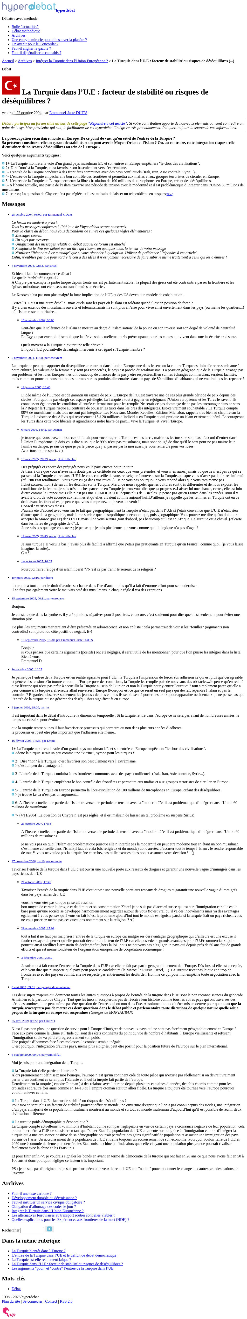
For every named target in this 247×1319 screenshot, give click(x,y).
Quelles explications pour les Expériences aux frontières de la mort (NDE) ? (70, 1219)
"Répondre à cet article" (107, 123)
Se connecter (32, 1301)
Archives (19, 35)
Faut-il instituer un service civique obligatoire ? (48, 1202)
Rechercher (11, 1230)
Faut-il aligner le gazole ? (31, 48)
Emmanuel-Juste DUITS (68, 113)
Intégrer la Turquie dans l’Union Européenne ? (72, 61)
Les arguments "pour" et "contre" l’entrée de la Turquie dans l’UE (62, 1268)
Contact (51, 1301)
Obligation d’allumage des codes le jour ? (44, 1206)
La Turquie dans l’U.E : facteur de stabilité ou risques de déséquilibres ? (67, 1264)
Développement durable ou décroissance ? (44, 1198)
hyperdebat (38, 10)
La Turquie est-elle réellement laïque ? (41, 1260)
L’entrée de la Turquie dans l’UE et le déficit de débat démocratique (64, 1255)
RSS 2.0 (66, 1301)
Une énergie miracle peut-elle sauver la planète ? (49, 40)
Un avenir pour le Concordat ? (35, 44)
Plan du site (11, 1301)
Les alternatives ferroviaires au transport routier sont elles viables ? (63, 1215)
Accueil (8, 61)
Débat (16, 1289)
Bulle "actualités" (25, 27)
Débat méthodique (26, 31)
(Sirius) (169, 194)
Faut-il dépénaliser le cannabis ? (36, 53)
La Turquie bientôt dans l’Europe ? (39, 1251)
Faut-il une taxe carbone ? (32, 1193)
